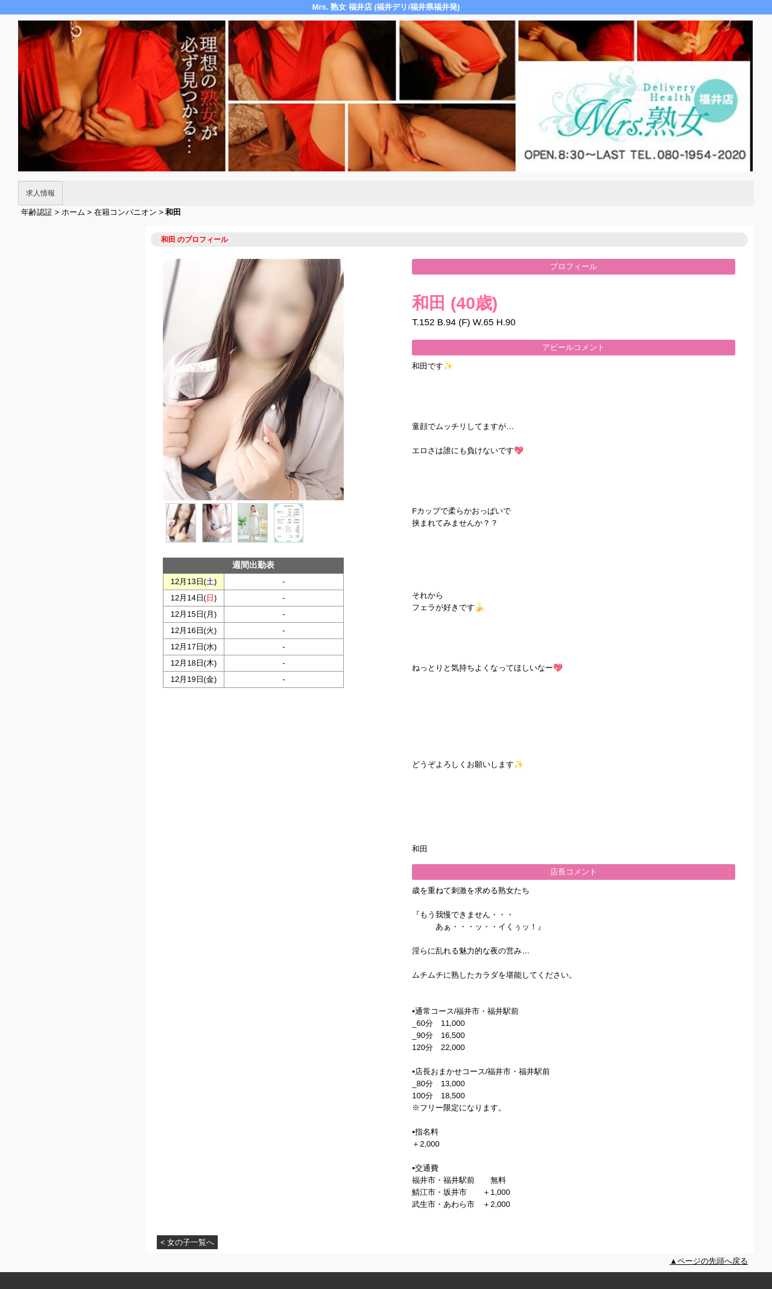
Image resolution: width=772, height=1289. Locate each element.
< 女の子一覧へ (187, 1242)
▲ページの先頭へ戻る (708, 1260)
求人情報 (40, 193)
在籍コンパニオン (125, 212)
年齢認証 (36, 212)
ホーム (73, 212)
